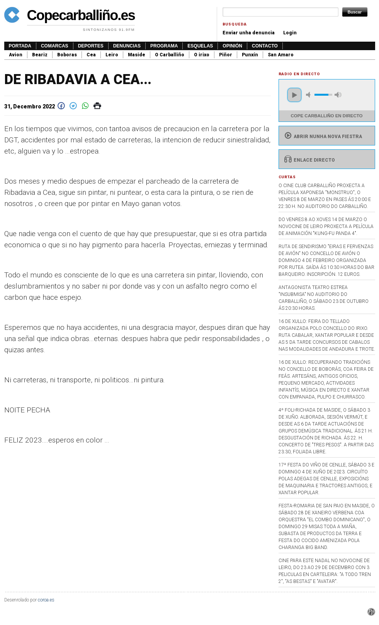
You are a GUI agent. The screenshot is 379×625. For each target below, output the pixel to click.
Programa (164, 46)
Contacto (265, 46)
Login (290, 32)
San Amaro (281, 54)
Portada (20, 46)
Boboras (67, 54)
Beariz (40, 54)
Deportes (91, 46)
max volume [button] (338, 95)
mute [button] (309, 95)
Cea (91, 54)
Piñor (225, 54)
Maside (136, 54)
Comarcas (54, 46)
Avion (15, 54)
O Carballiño (169, 54)
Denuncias (127, 46)
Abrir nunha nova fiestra (322, 136)
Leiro (111, 54)
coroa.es (46, 600)
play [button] (294, 95)
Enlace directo (309, 160)
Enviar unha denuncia (249, 32)
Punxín (250, 54)
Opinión (232, 46)
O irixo (201, 54)
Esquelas (200, 46)
